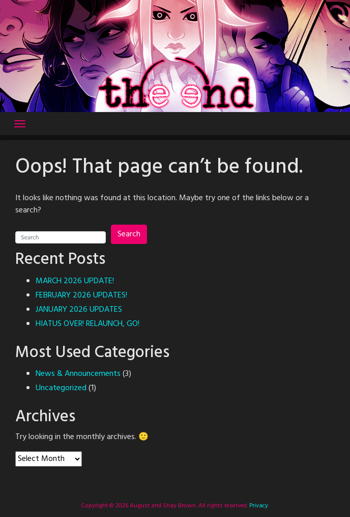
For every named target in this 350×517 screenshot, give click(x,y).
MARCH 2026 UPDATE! (75, 281)
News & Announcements (78, 373)
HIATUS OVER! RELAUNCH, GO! (87, 324)
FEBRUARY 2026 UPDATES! (81, 295)
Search (129, 234)
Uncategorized (61, 388)
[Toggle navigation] (20, 123)
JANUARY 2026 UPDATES (79, 309)
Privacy (258, 506)
